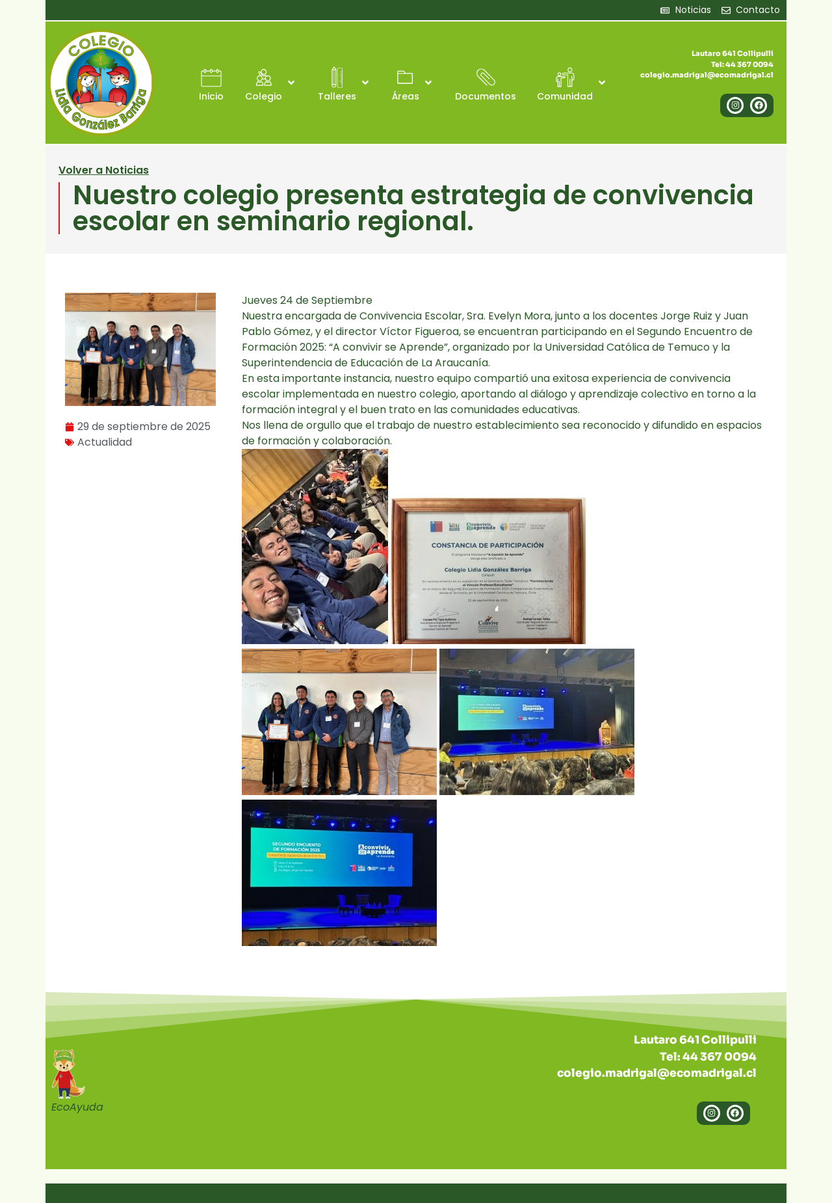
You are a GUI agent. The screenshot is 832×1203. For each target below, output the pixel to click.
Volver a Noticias (103, 170)
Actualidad (104, 442)
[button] (271, 83)
